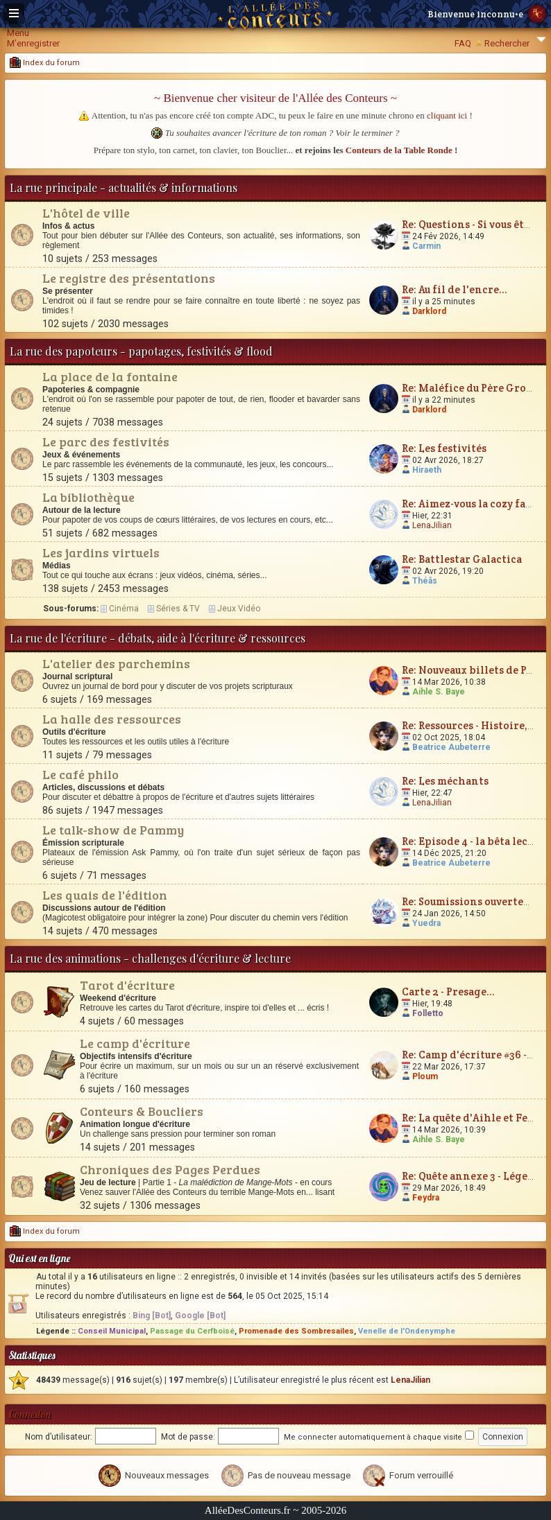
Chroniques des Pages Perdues (170, 1169)
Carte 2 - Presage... (448, 991)
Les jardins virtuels (101, 552)
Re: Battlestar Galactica (462, 559)
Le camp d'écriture (135, 1043)
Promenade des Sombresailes (296, 1331)
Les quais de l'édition (104, 894)
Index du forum (45, 62)
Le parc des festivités (105, 441)
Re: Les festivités (444, 448)
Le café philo (80, 774)
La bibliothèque (88, 497)
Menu (18, 33)
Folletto (427, 1013)
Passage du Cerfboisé (192, 1331)
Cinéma (124, 608)
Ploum (425, 1076)
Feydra (425, 1198)
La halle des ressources (111, 718)
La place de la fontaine (110, 376)
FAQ (463, 43)
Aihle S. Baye (438, 692)
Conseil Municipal (112, 1331)
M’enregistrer (33, 43)
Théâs (424, 581)
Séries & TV (178, 608)
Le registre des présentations (128, 278)
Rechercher (506, 43)
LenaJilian (432, 525)
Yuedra (426, 923)
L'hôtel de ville (86, 212)
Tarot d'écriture (127, 985)
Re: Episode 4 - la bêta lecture (475, 841)
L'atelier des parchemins (116, 663)
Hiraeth (426, 470)
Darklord (429, 311)
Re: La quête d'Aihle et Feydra (476, 1117)
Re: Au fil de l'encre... (454, 289)
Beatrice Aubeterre (451, 747)
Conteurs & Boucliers (141, 1111)
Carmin (426, 246)
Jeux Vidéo (238, 608)
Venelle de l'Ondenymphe (406, 1331)
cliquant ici (447, 115)
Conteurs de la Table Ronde (399, 150)
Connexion (29, 1414)
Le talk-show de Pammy (113, 829)
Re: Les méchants (445, 780)
